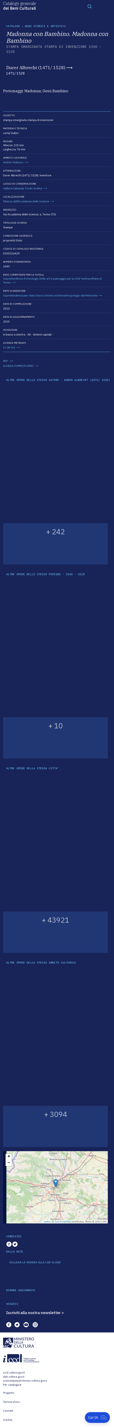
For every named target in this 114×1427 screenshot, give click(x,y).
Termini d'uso (11, 1402)
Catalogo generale (19, 6)
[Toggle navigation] (89, 6)
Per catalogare (12, 1385)
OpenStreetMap (63, 1221)
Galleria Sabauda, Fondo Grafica (22, 188)
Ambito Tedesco (13, 162)
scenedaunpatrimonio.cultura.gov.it (25, 1380)
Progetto (8, 1393)
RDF (5, 361)
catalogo (13, 26)
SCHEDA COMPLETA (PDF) (18, 366)
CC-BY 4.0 (9, 347)
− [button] (8, 1163)
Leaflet (46, 1221)
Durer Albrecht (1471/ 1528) (35, 67)
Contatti (8, 1411)
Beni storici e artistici (45, 26)
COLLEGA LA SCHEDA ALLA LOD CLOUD (35, 1262)
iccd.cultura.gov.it (14, 1372)
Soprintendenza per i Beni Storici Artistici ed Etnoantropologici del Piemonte (50, 295)
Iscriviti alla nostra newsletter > (35, 1312)
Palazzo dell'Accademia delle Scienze (26, 201)
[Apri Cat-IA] (97, 1417)
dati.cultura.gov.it (13, 1376)
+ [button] (8, 1157)
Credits (7, 1420)
